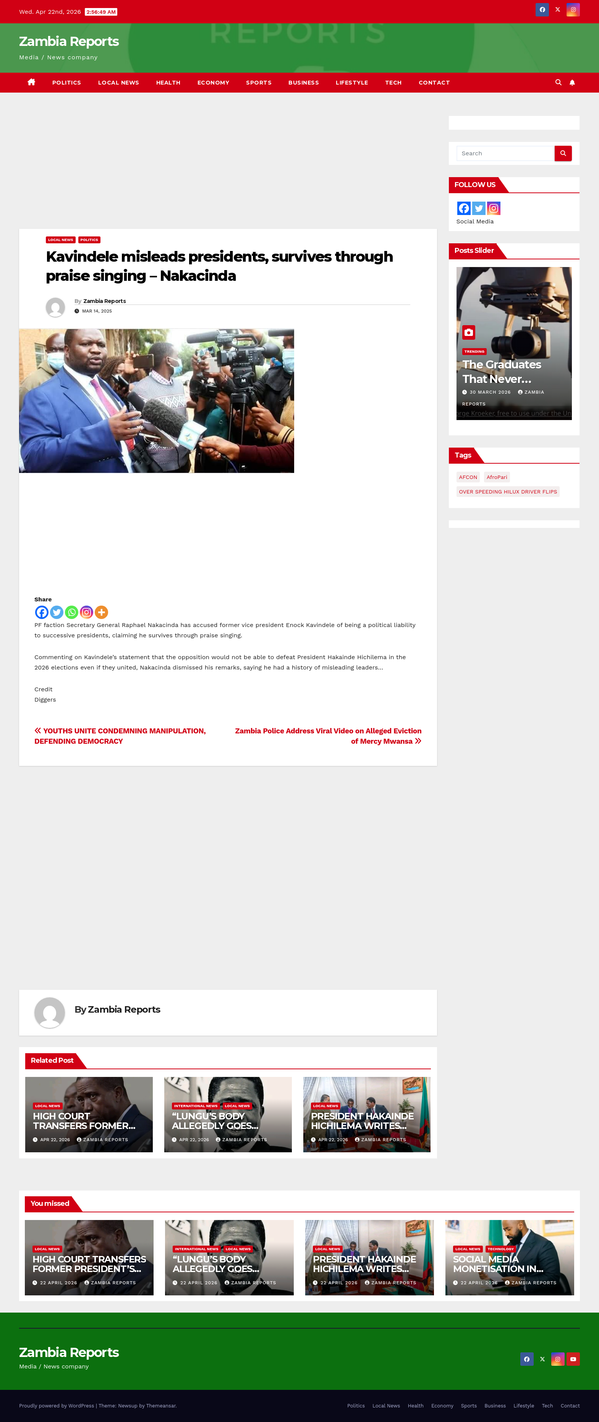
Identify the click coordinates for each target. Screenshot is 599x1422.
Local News (118, 82)
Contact (434, 82)
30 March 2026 (491, 392)
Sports (259, 82)
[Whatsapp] (71, 612)
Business (303, 82)
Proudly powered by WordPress (57, 1406)
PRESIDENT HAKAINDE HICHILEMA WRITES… (362, 1121)
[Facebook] (42, 612)
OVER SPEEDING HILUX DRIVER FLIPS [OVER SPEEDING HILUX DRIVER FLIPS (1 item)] (508, 492)
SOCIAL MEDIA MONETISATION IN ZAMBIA (494, 1269)
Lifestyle (352, 82)
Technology (501, 1249)
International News (196, 1106)
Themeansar (161, 1406)
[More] (101, 612)
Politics (66, 82)
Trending (474, 351)
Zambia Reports (68, 41)
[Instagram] (86, 612)
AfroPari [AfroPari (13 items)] (497, 477)
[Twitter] (56, 612)
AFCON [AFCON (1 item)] (468, 477)
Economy (214, 82)
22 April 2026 (59, 1282)
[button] (558, 82)
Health (168, 82)
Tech (393, 82)
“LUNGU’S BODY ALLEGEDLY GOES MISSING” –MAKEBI (214, 1126)
